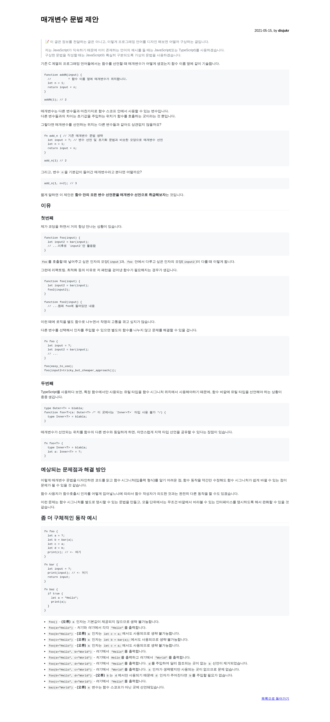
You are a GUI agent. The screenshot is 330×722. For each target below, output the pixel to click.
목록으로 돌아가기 (275, 698)
